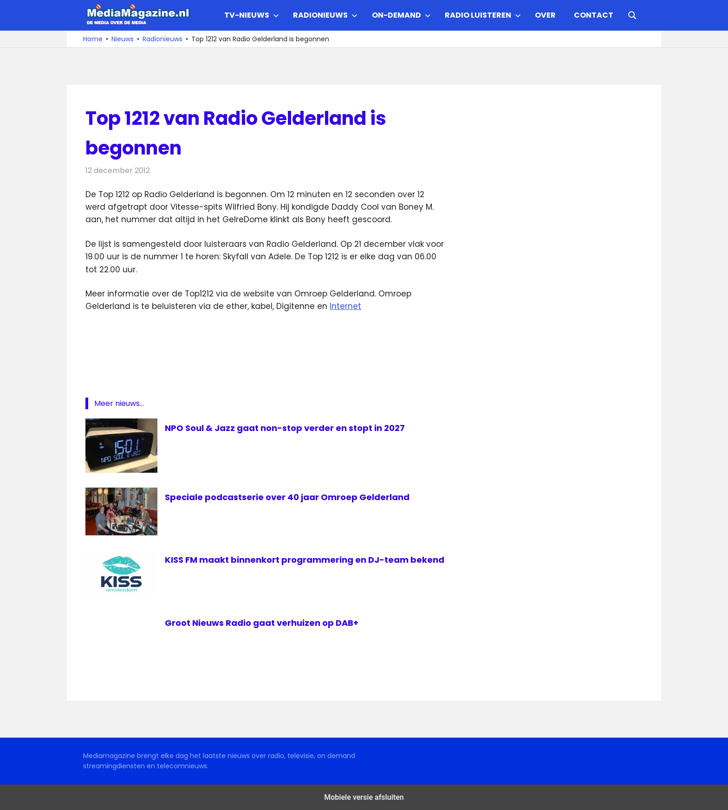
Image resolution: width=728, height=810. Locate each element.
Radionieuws (325, 15)
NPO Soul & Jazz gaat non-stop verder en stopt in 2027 (294, 427)
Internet (345, 306)
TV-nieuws (251, 15)
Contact (593, 15)
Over (545, 15)
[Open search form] (632, 14)
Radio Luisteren (483, 15)
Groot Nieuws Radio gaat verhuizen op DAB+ (270, 622)
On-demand (401, 15)
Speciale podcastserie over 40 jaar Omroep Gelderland (297, 496)
